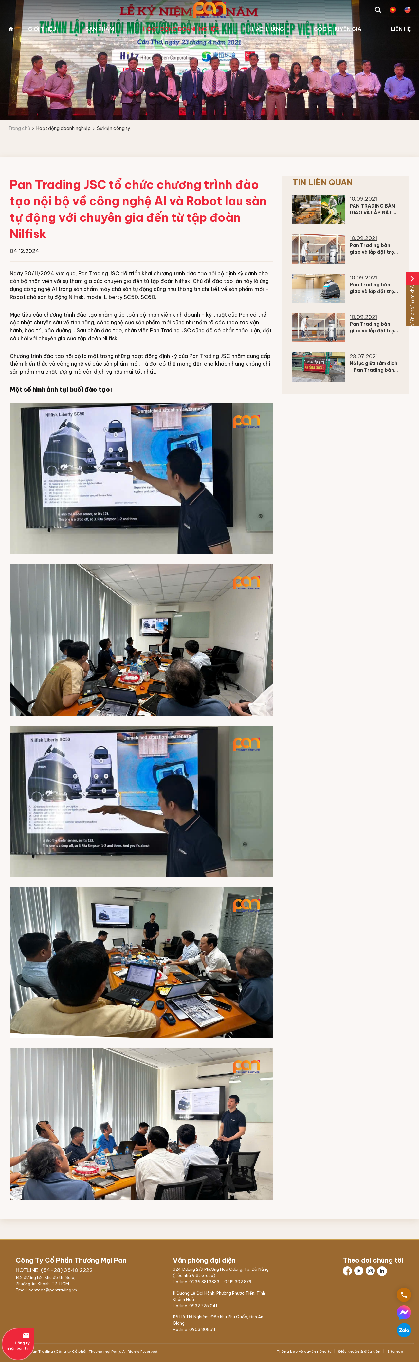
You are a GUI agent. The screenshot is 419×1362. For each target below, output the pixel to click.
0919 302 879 (237, 1281)
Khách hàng (266, 29)
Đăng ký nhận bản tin (18, 1341)
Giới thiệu (42, 29)
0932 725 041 (203, 1305)
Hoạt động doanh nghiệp (181, 29)
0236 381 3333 (204, 1281)
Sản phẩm (99, 29)
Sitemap (394, 1351)
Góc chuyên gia (337, 29)
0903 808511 (202, 1329)
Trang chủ (10, 29)
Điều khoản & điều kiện (359, 1351)
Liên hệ (401, 29)
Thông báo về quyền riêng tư (304, 1351)
